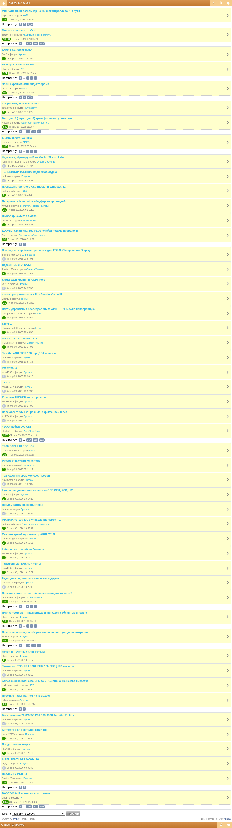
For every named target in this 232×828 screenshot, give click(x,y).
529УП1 (7, 323)
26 (28, 645)
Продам (25, 176)
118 (35, 440)
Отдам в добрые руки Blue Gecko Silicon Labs (33, 157)
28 (28, 131)
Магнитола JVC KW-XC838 (19, 338)
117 (29, 440)
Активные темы (19, 3)
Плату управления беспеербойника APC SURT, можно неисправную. (48, 309)
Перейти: (6, 813)
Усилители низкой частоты (36, 34)
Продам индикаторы (16, 744)
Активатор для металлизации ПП (24, 729)
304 (42, 806)
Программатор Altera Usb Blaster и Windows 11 (34, 186)
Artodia (227, 819)
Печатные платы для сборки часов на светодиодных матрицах (45, 632)
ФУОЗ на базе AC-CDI (16, 426)
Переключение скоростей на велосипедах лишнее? (37, 593)
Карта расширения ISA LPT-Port (23, 279)
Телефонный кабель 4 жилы (21, 563)
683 (29, 43)
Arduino (25, 88)
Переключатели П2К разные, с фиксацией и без (34, 412)
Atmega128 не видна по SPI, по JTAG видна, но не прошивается (45, 680)
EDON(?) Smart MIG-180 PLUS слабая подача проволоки (40, 230)
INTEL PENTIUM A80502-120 (20, 759)
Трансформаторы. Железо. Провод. (26, 475)
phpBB (16, 819)
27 (33, 645)
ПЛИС (26, 142)
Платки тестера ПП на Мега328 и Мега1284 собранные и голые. (45, 612)
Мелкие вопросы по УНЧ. (19, 30)
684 (35, 43)
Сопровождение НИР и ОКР (20, 103)
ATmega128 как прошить (18, 64)
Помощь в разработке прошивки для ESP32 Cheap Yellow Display (46, 250)
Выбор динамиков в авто (19, 216)
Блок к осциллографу (17, 49)
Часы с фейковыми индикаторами (25, 84)
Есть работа (28, 254)
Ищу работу (30, 108)
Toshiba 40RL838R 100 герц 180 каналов (29, 353)
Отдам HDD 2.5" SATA (16, 265)
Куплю (22, 54)
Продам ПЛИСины (14, 773)
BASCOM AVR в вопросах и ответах (26, 793)
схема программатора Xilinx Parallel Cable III (32, 294)
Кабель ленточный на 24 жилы (23, 549)
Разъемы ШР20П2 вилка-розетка (24, 397)
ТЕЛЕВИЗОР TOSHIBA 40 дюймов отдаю (29, 172)
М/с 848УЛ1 (9, 367)
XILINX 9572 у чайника (17, 137)
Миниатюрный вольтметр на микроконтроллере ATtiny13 (41, 11)
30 (38, 131)
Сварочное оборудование (33, 235)
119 (42, 440)
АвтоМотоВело (29, 220)
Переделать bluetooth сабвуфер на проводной (34, 201)
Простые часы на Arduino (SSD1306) (26, 695)
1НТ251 (7, 382)
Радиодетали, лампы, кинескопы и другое (30, 578)
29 (33, 131)
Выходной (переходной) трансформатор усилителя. (37, 118)
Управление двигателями (35, 524)
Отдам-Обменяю (46, 161)
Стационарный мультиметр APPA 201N (28, 534)
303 (35, 806)
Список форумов (12, 824)
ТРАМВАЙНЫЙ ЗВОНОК (18, 446)
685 (42, 43)
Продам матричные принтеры (22, 504)
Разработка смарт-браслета (21, 460)
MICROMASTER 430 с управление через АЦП (32, 519)
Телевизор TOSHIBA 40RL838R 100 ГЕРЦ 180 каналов (38, 666)
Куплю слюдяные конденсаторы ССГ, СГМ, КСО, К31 (37, 490)
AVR (25, 15)
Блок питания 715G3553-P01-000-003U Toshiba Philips (38, 715)
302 (29, 806)
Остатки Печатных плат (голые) (23, 651)
